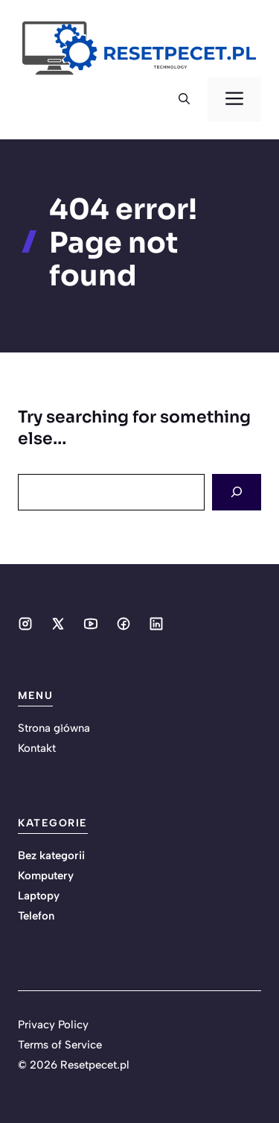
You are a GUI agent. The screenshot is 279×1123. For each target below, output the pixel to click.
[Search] (236, 492)
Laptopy (39, 895)
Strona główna (54, 728)
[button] (184, 99)
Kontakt (37, 748)
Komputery (46, 875)
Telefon (36, 916)
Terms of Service (60, 1044)
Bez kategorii (51, 855)
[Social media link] (25, 623)
